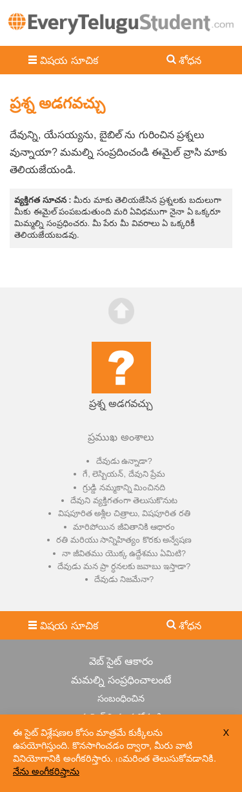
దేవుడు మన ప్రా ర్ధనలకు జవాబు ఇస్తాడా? (123, 566)
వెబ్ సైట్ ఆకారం (121, 661)
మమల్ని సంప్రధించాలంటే (120, 679)
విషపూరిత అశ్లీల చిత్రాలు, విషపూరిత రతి (124, 513)
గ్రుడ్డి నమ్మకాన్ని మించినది (124, 487)
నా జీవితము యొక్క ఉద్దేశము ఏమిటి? (124, 553)
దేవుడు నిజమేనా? (124, 579)
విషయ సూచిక (68, 60)
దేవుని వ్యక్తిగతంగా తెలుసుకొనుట (123, 500)
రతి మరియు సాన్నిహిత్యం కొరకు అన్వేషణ (124, 540)
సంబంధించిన (121, 698)
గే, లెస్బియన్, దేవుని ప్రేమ (124, 474)
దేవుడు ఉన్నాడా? (124, 461)
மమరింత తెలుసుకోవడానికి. (166, 758)
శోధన (190, 60)
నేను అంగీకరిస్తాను (46, 771)
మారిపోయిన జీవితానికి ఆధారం (124, 527)
